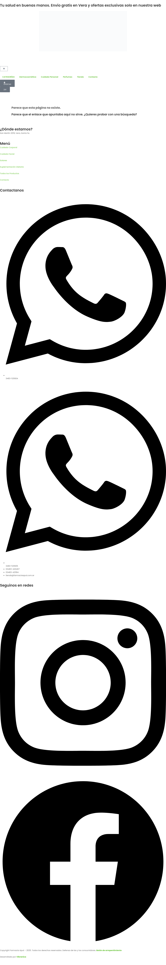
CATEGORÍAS (8, 77)
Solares (3, 160)
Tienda (80, 77)
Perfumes (67, 77)
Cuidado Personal (49, 77)
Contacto (92, 77)
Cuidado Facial (7, 154)
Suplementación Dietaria (12, 167)
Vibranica (21, 956)
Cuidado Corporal (8, 147)
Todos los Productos (9, 173)
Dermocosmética (27, 77)
